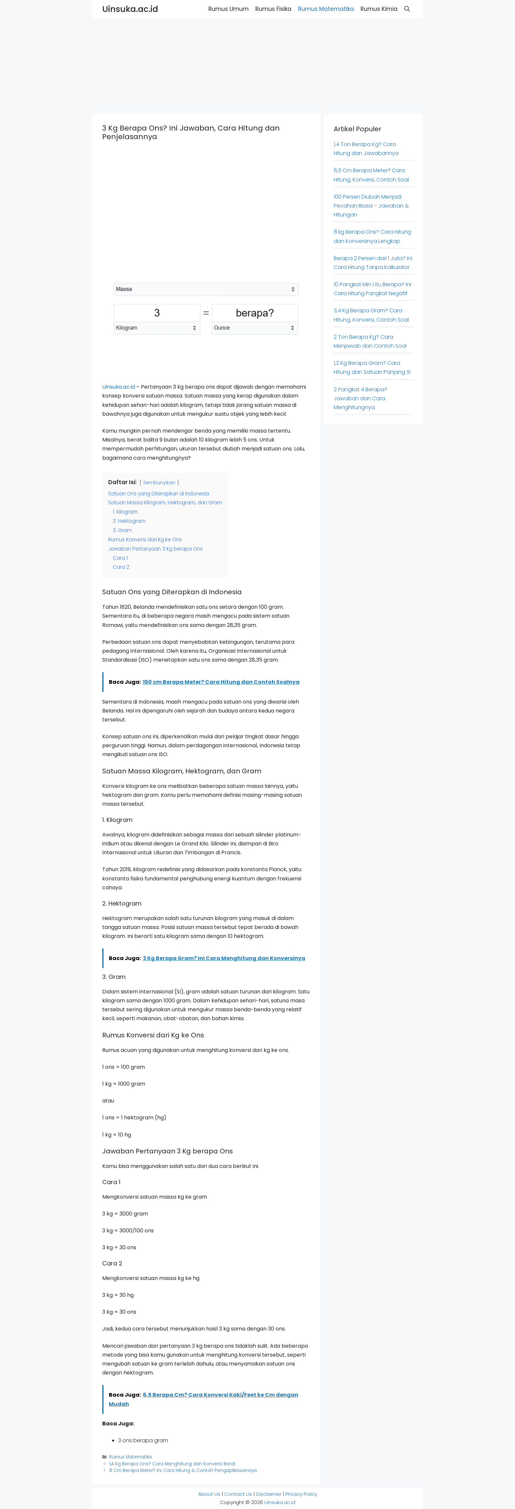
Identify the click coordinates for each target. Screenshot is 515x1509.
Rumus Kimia (379, 9)
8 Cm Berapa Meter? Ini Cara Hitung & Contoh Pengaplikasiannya (183, 1470)
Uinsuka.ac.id (130, 9)
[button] (407, 9)
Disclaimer (268, 1493)
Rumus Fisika (273, 9)
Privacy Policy (301, 1493)
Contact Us (238, 1493)
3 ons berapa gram (143, 1440)
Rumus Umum (228, 9)
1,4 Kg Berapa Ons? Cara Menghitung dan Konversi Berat (172, 1464)
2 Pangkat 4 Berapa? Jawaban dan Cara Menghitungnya (360, 398)
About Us (209, 1493)
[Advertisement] (198, 64)
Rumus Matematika (326, 9)
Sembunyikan (159, 482)
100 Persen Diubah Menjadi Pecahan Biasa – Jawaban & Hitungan (371, 205)
